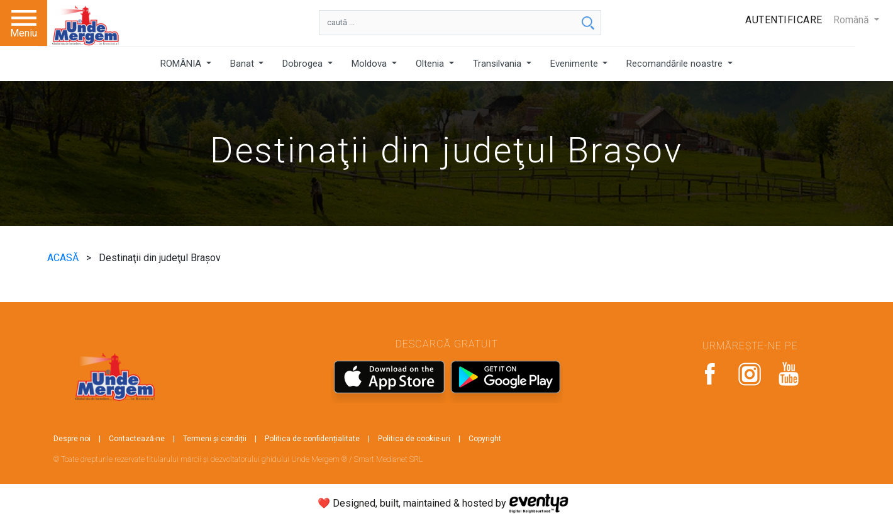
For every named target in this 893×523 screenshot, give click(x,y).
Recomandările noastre (675, 63)
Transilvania (498, 63)
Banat (243, 63)
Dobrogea (303, 63)
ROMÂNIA (182, 63)
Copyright (485, 438)
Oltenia (431, 63)
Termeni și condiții (215, 438)
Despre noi (72, 438)
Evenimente (575, 63)
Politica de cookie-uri (414, 438)
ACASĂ (64, 258)
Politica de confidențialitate (312, 438)
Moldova (370, 63)
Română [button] (852, 20)
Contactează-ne (137, 438)
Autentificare (784, 20)
